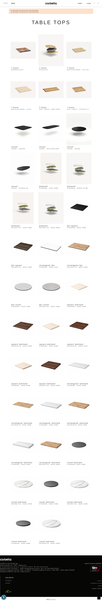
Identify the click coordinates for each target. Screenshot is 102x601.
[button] (94, 3)
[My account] (89, 3)
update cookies (97, 588)
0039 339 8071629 (42, 567)
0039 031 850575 (27, 567)
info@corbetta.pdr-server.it (10, 567)
